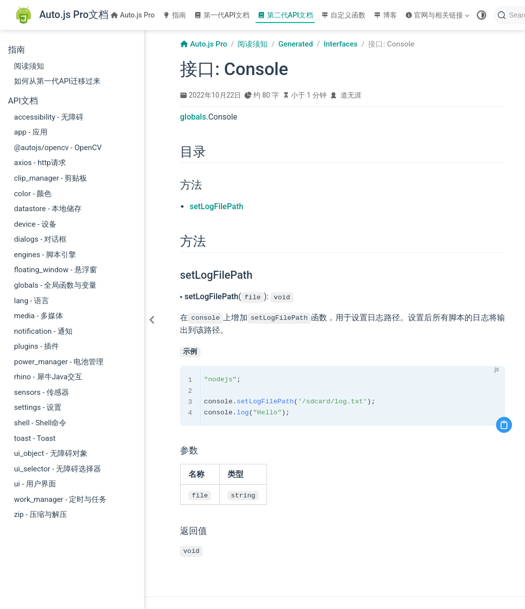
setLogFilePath (216, 206)
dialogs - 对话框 (40, 239)
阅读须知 (29, 66)
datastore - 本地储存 (48, 208)
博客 (385, 15)
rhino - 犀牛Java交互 (48, 376)
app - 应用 (31, 132)
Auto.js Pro (132, 15)
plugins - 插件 (36, 346)
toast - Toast (35, 438)
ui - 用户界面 (35, 483)
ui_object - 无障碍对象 (51, 453)
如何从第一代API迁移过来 (57, 81)
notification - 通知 (43, 331)
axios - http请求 (40, 162)
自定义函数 (343, 15)
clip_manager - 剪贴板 (50, 178)
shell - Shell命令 (40, 422)
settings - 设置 (38, 407)
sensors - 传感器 (41, 392)
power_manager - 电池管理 (59, 361)
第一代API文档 (222, 15)
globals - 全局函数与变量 (55, 285)
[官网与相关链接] (438, 15)
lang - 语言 (31, 300)
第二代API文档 (285, 15)
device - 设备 (35, 224)
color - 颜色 (33, 193)
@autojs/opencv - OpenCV (58, 147)
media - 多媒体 (38, 315)
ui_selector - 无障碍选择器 (57, 468)
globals (193, 117)
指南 (174, 15)
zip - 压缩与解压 (40, 514)
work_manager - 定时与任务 (60, 499)
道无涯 (351, 95)
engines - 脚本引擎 (45, 254)
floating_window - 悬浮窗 (55, 269)
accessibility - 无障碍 (49, 117)
